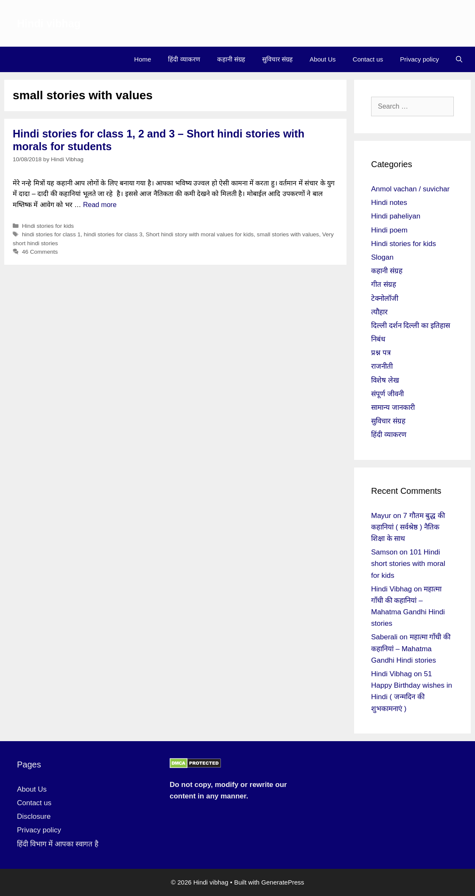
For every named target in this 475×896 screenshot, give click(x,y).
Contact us (368, 59)
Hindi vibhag (49, 23)
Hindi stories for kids (48, 226)
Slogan (382, 257)
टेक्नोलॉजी (384, 298)
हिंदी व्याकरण (184, 59)
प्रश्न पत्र (381, 353)
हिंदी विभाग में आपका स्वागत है (57, 844)
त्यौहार (379, 312)
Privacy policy (419, 59)
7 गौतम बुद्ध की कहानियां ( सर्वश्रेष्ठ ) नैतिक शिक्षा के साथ (408, 527)
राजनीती (382, 366)
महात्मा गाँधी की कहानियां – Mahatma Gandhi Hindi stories (410, 648)
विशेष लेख (385, 380)
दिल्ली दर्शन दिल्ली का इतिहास (410, 326)
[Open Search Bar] (459, 59)
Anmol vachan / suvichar (410, 189)
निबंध (378, 339)
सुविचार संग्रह (277, 59)
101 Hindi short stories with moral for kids (408, 563)
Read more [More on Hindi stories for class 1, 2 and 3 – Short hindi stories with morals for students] (100, 204)
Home (142, 59)
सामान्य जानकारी (393, 407)
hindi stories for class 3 (113, 234)
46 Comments (40, 252)
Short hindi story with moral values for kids (199, 234)
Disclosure (33, 816)
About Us (323, 59)
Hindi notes (389, 203)
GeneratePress (282, 882)
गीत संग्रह (383, 284)
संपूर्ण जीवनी (387, 394)
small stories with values (288, 234)
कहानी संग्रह (231, 59)
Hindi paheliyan (395, 216)
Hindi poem (389, 230)
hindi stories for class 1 (51, 234)
